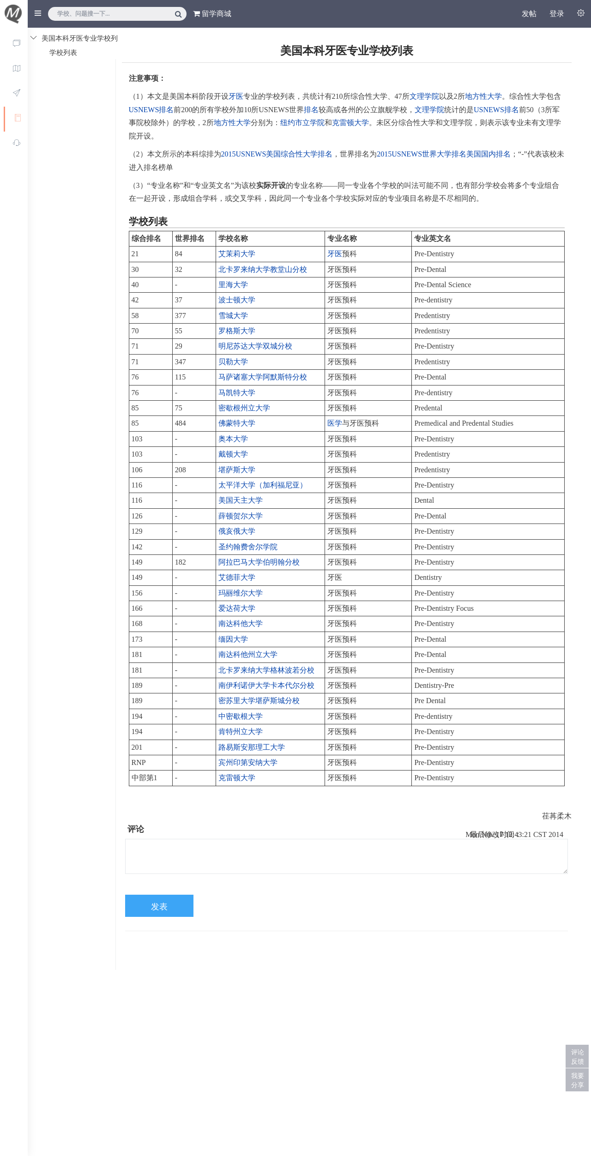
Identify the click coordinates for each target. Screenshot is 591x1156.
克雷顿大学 (350, 122)
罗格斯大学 (236, 331)
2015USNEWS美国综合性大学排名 (277, 154)
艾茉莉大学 (236, 254)
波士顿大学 (236, 300)
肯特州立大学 (240, 731)
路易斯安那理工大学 (251, 747)
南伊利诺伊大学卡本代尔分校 (266, 685)
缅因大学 (233, 639)
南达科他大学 (240, 623)
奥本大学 (233, 439)
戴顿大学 (233, 454)
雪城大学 (233, 315)
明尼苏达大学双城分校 (255, 346)
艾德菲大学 (236, 577)
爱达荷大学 (236, 608)
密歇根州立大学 (244, 408)
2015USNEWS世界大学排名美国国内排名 (444, 154)
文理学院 (424, 96)
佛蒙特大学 (236, 423)
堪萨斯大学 (236, 470)
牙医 (236, 96)
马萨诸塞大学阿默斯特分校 (262, 377)
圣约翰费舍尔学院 (247, 547)
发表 (159, 906)
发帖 (529, 14)
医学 (334, 423)
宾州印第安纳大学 (247, 762)
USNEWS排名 (151, 110)
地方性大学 (483, 96)
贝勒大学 (233, 362)
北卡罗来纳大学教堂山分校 (262, 269)
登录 (556, 14)
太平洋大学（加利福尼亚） (262, 485)
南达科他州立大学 (247, 654)
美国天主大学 (240, 500)
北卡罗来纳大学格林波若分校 (266, 670)
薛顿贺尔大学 (240, 516)
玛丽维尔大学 (240, 593)
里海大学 (233, 285)
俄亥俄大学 (236, 531)
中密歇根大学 (240, 716)
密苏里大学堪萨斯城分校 (259, 700)
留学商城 (212, 14)
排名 (311, 110)
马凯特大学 (236, 393)
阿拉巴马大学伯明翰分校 (259, 562)
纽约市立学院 (302, 122)
